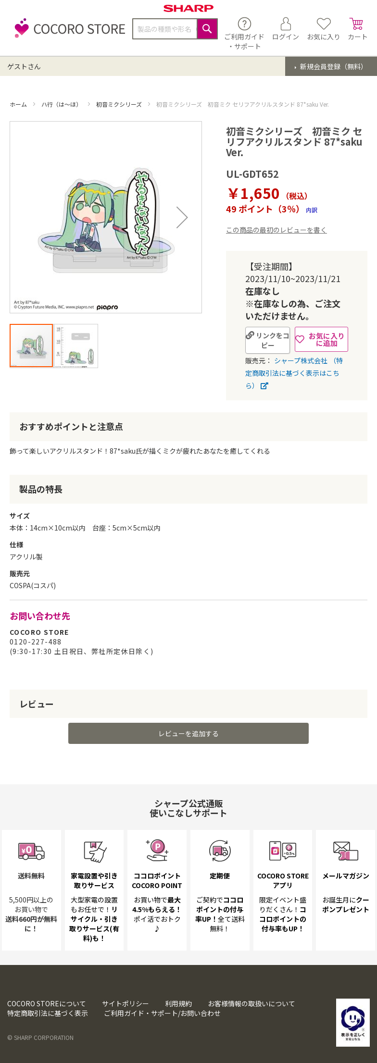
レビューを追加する (188, 733)
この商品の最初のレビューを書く (276, 230)
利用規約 (178, 1003)
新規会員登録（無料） (333, 66)
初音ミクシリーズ (119, 104)
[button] (182, 217)
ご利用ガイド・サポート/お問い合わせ (162, 1013)
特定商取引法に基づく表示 (47, 1013)
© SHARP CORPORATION (40, 1037)
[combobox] (175, 28)
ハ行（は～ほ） (62, 104)
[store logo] (67, 33)
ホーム (19, 104)
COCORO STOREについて (46, 1003)
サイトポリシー (125, 1003)
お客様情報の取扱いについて (251, 1003)
